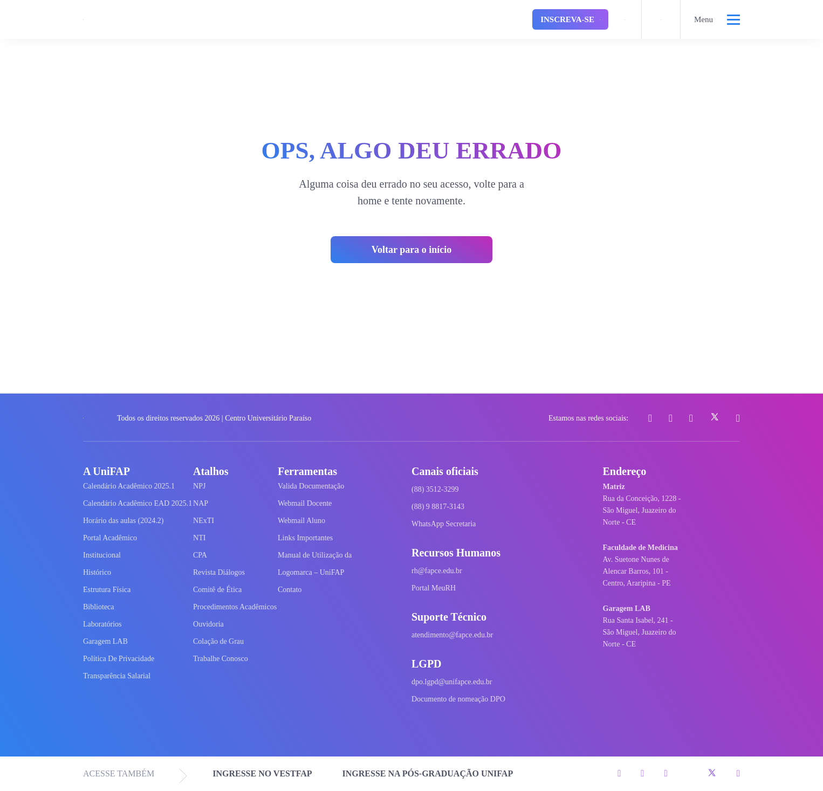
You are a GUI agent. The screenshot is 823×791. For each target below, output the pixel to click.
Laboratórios (102, 624)
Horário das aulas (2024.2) (123, 521)
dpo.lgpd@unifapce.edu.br (452, 682)
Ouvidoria (208, 624)
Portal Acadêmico (110, 538)
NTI (199, 538)
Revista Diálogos (219, 572)
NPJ (199, 486)
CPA (200, 555)
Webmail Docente (305, 503)
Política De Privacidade (118, 659)
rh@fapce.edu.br (437, 571)
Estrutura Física (107, 590)
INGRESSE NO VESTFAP (262, 773)
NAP (200, 503)
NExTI (203, 521)
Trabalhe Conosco (220, 659)
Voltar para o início (412, 249)
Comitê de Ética (217, 590)
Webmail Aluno (301, 521)
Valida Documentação (311, 486)
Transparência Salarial (116, 676)
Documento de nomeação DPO (458, 699)
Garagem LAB (105, 641)
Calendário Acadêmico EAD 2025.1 (137, 503)
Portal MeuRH (434, 588)
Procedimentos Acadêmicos (235, 607)
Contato (289, 590)
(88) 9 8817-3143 (438, 507)
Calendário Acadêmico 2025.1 (129, 486)
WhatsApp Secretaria (444, 524)
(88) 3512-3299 (435, 489)
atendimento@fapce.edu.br (452, 635)
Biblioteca (98, 607)
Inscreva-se (570, 19)
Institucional (102, 555)
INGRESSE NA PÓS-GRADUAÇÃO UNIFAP (427, 773)
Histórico (97, 572)
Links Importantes (305, 538)
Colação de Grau (218, 641)
